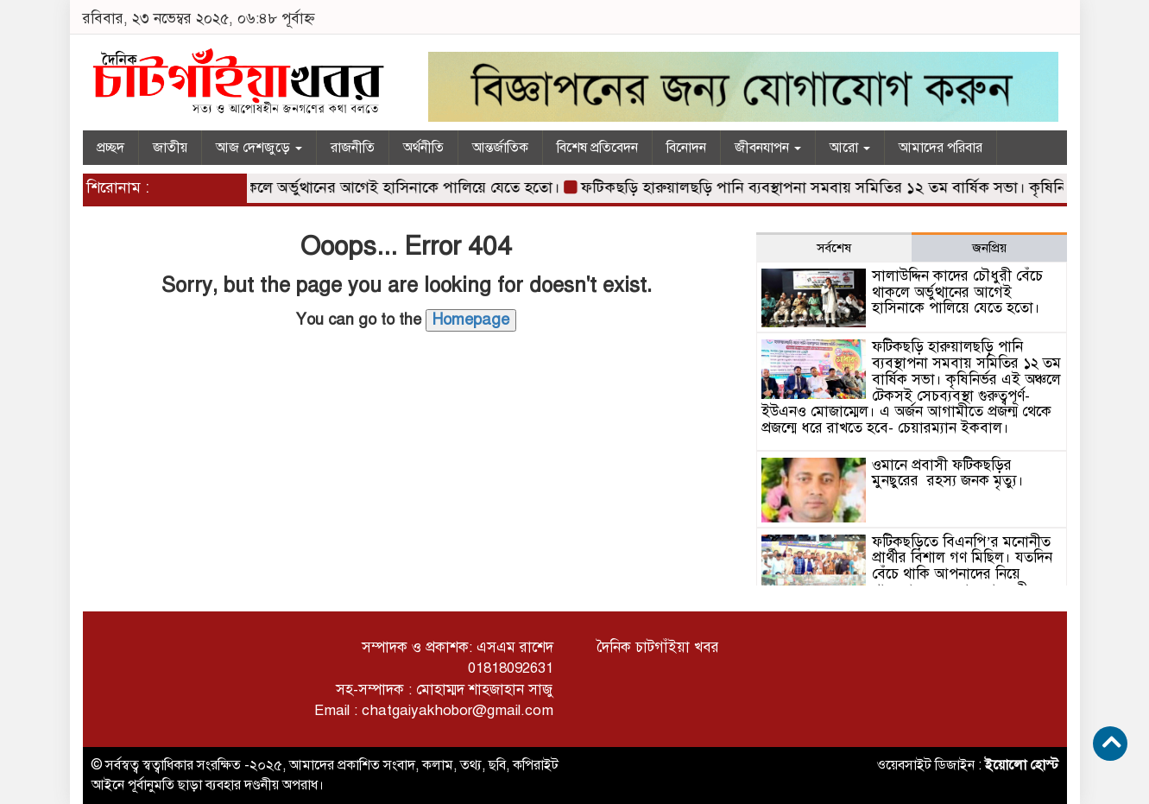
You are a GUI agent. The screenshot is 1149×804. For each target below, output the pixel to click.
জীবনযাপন (768, 147)
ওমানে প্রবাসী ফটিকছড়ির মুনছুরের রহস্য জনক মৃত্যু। (948, 473)
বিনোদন (686, 147)
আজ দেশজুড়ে (259, 147)
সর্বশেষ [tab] (834, 248)
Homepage (470, 319)
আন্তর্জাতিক (500, 147)
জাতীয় (170, 147)
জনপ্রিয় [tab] (989, 248)
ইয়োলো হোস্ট (1021, 765)
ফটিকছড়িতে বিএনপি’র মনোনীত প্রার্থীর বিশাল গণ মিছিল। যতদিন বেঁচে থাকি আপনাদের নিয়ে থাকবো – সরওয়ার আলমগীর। (962, 566)
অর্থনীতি (423, 147)
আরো (850, 147)
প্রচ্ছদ (110, 147)
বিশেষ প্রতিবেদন (597, 147)
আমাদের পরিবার (940, 147)
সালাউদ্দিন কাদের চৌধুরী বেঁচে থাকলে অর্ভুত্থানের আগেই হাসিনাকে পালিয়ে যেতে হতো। (309, 187)
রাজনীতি (353, 147)
